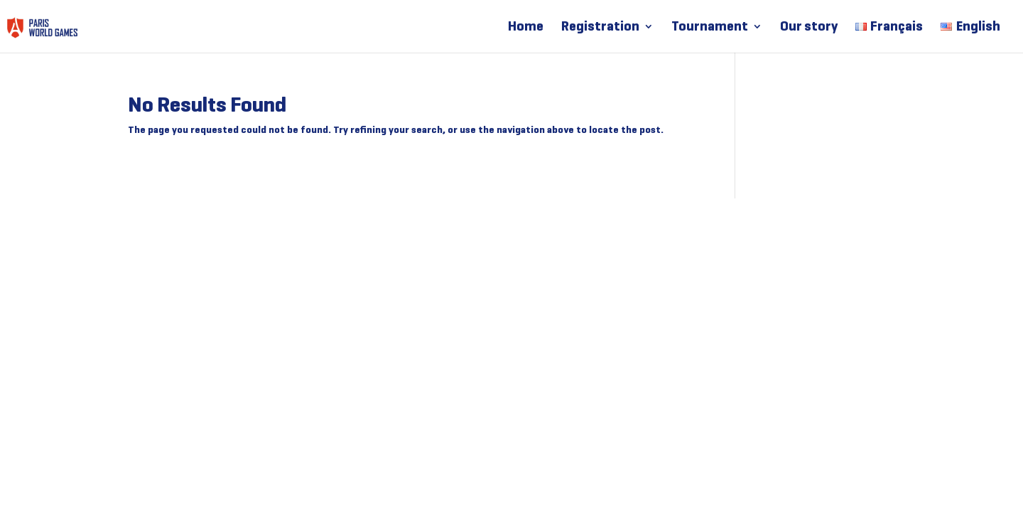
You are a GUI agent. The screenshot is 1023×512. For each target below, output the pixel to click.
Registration (600, 27)
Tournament (709, 27)
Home (525, 27)
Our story (809, 27)
